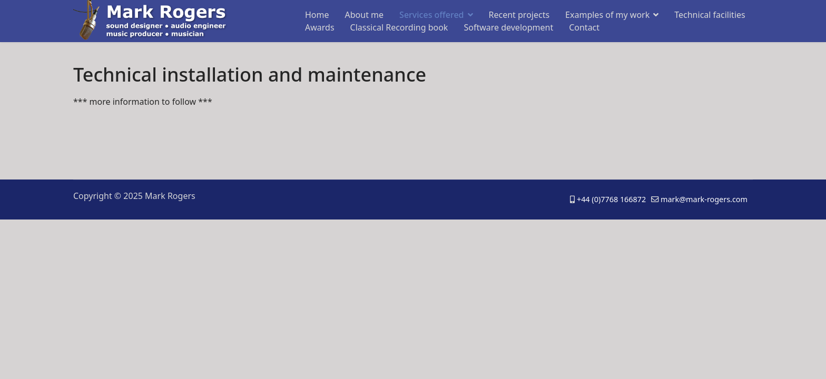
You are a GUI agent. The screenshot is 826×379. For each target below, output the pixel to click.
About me (364, 14)
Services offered (431, 14)
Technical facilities (709, 14)
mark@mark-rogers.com (704, 199)
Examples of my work (607, 14)
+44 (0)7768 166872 (611, 199)
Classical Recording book (399, 27)
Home (317, 14)
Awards (320, 27)
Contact (584, 27)
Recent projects (519, 14)
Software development (508, 27)
